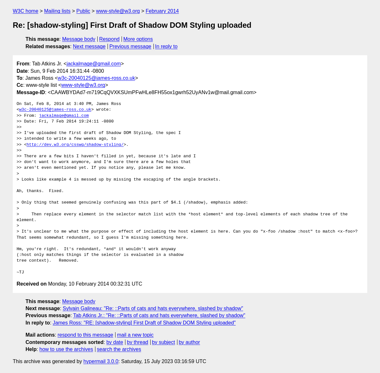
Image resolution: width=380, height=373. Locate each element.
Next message (89, 46)
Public (83, 11)
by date (114, 342)
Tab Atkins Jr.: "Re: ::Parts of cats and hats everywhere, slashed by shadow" (159, 315)
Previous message (130, 46)
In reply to (166, 46)
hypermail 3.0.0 (100, 361)
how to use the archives (66, 349)
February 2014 (162, 11)
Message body (78, 39)
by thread (137, 342)
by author (189, 342)
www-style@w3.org (118, 11)
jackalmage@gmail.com (94, 63)
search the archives (119, 349)
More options (138, 39)
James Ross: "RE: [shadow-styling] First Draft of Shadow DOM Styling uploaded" (144, 322)
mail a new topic (135, 335)
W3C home (25, 11)
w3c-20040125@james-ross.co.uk (96, 78)
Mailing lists (57, 11)
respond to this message (85, 335)
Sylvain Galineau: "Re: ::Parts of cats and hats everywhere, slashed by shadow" (153, 308)
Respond (109, 39)
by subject (163, 342)
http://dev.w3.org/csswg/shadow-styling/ (74, 145)
